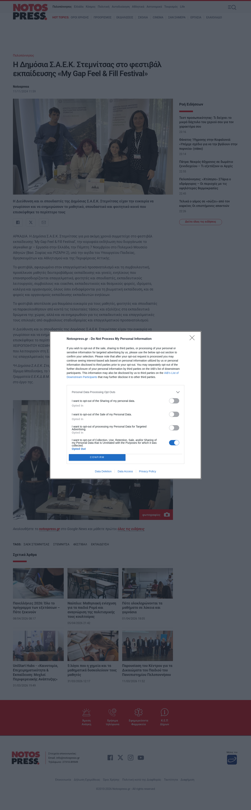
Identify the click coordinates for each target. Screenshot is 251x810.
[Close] (193, 339)
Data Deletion (103, 471)
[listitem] (125, 392)
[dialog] (125, 405)
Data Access (125, 471)
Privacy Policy (147, 471)
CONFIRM (97, 457)
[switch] (174, 400)
